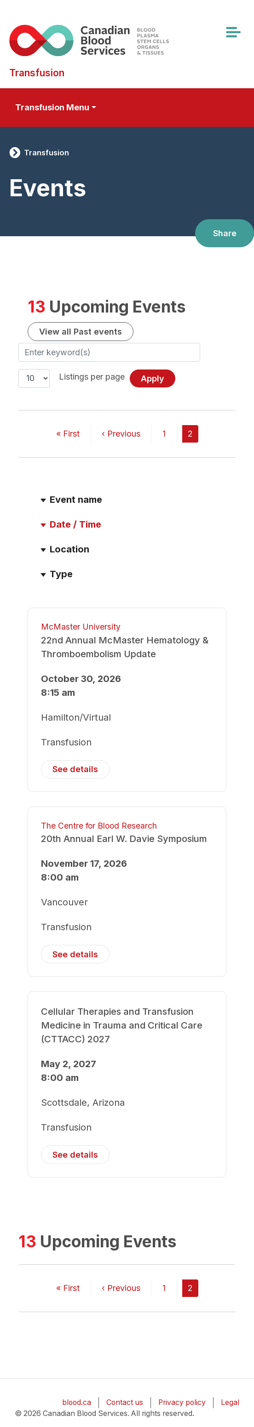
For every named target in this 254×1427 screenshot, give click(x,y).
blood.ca (76, 1402)
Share (225, 233)
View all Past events (80, 331)
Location (69, 549)
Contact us (124, 1402)
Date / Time (80, 524)
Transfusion (46, 152)
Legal (230, 1402)
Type (61, 574)
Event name (76, 499)
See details (75, 769)
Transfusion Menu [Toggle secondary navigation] (52, 107)
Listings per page (92, 376)
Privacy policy (182, 1402)
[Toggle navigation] (233, 32)
